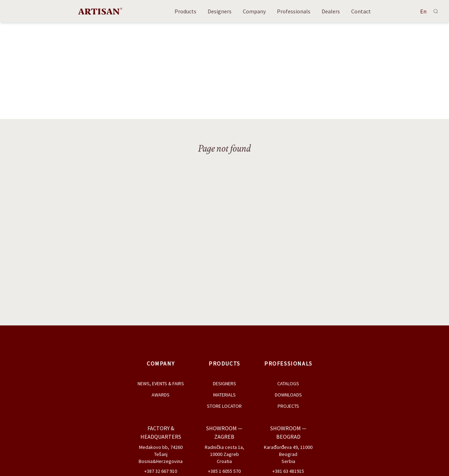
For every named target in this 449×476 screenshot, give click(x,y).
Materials (224, 395)
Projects (288, 406)
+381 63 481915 (288, 471)
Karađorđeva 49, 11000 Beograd (288, 450)
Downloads (288, 395)
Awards (161, 395)
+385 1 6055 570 (224, 471)
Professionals (293, 11)
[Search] (436, 11)
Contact (361, 11)
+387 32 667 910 (160, 471)
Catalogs (288, 383)
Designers (220, 11)
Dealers (331, 11)
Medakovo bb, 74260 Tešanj (161, 450)
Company (254, 11)
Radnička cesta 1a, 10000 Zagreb (224, 450)
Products (185, 11)
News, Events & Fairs (161, 383)
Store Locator (224, 406)
